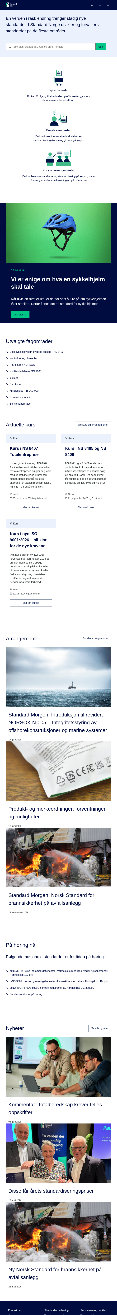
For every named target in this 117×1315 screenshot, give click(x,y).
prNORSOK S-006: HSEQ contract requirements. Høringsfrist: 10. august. (52, 989)
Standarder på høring (56, 1311)
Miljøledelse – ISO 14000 (24, 391)
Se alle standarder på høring (26, 995)
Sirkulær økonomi (20, 398)
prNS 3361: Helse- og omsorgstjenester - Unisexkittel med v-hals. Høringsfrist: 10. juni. (59, 982)
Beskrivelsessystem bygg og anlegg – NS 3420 (36, 353)
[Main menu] (107, 4)
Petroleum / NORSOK (22, 366)
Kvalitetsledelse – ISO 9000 (25, 372)
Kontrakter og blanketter (23, 359)
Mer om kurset (37, 507)
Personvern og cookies (93, 1311)
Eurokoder (16, 385)
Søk (100, 48)
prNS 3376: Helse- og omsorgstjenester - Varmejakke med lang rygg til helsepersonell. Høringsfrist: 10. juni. (59, 974)
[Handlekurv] (100, 5)
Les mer (20, 315)
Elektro (14, 379)
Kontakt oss (15, 1311)
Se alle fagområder (20, 404)
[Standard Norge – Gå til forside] (11, 4)
